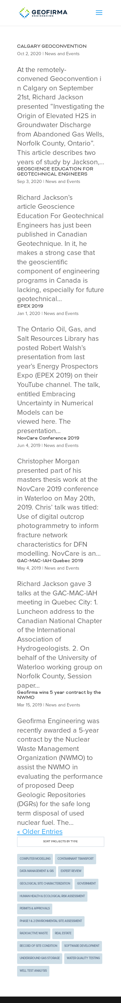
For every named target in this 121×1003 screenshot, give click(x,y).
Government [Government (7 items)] (86, 883)
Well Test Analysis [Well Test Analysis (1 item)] (33, 970)
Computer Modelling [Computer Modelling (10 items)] (35, 858)
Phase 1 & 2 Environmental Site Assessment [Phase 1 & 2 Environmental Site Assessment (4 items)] (51, 921)
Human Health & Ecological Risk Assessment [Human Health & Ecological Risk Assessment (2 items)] (52, 896)
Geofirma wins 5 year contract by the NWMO (59, 695)
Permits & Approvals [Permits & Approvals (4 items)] (35, 908)
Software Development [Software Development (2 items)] (81, 946)
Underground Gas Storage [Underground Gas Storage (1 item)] (40, 958)
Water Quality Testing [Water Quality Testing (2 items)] (83, 958)
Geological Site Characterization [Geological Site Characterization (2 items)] (45, 883)
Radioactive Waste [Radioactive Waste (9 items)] (34, 933)
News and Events (62, 54)
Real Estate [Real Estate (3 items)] (63, 933)
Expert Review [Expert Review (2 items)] (71, 871)
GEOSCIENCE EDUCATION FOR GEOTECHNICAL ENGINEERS (55, 171)
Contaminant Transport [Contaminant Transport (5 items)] (75, 858)
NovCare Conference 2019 (48, 438)
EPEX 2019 (30, 306)
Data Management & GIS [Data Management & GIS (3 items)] (37, 871)
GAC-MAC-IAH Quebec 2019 (50, 561)
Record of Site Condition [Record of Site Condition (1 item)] (38, 946)
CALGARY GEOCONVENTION (51, 47)
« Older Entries (40, 832)
